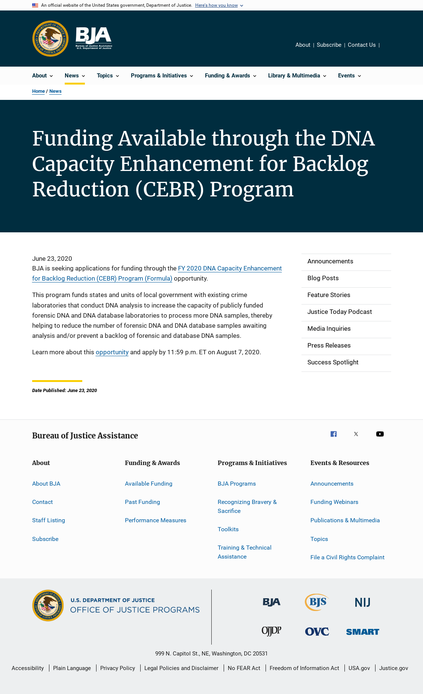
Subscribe (329, 45)
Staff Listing (48, 520)
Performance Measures (155, 520)
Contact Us (362, 45)
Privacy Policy (117, 668)
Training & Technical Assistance (245, 552)
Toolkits (228, 529)
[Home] (93, 38)
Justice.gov (393, 668)
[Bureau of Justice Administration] (272, 608)
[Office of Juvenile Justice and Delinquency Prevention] (271, 638)
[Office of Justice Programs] (50, 38)
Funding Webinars (334, 501)
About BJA (46, 483)
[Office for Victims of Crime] (317, 637)
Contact (42, 501)
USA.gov (359, 668)
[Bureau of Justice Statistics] (317, 612)
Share (391, 50)
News (55, 91)
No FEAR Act (244, 668)
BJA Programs (237, 483)
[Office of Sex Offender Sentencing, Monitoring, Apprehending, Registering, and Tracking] (362, 636)
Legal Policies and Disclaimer (181, 668)
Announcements (331, 483)
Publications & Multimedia (345, 520)
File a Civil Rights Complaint (347, 557)
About (302, 45)
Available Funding (148, 483)
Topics (319, 538)
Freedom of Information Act (304, 668)
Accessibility (28, 668)
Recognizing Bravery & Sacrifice (247, 506)
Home (38, 91)
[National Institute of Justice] (362, 608)
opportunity (112, 352)
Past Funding (142, 501)
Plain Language (72, 668)
